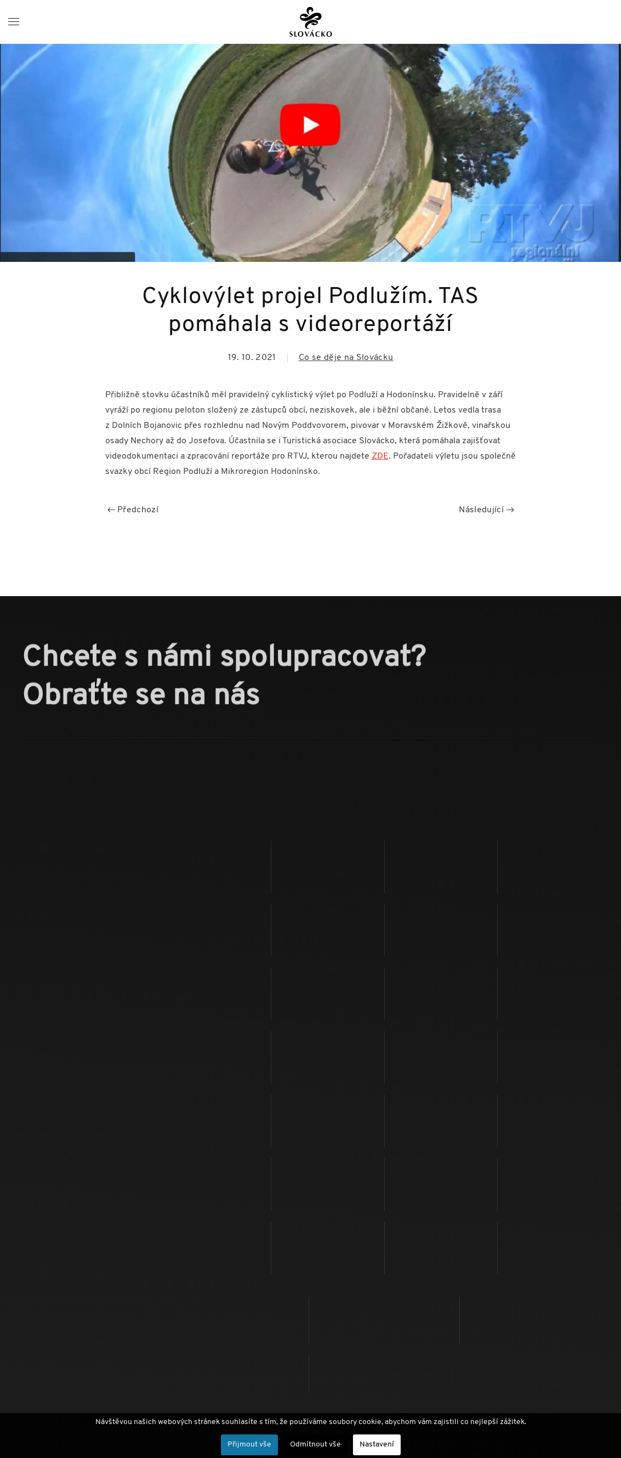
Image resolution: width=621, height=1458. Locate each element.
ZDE (380, 456)
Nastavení (377, 1444)
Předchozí (133, 510)
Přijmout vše (249, 1444)
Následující (486, 510)
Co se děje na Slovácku (346, 357)
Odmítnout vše (315, 1444)
